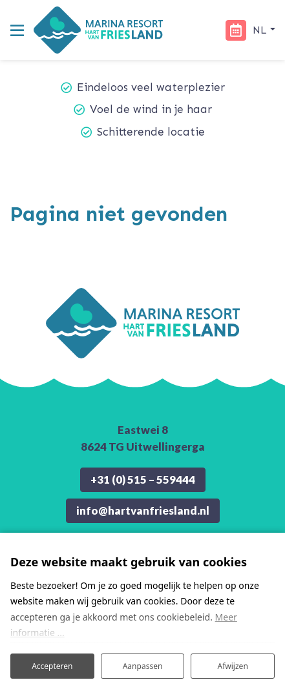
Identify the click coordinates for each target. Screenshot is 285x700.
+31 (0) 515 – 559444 (142, 479)
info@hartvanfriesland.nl (142, 510)
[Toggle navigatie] (16, 30)
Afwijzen (233, 666)
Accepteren (52, 666)
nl (261, 30)
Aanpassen (143, 666)
